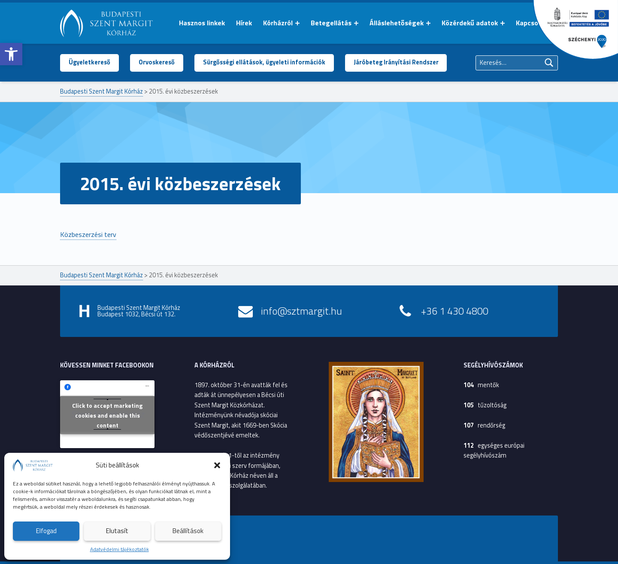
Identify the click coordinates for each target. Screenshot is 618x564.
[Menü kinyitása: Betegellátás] (356, 23)
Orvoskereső (157, 62)
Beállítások (188, 531)
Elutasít (117, 531)
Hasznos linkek (202, 23)
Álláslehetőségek (397, 23)
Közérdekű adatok (470, 23)
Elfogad (46, 531)
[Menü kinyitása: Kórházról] (297, 23)
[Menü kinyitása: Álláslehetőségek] (428, 23)
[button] (11, 54)
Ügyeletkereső (89, 62)
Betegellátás (331, 23)
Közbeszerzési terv (88, 234)
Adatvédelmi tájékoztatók (119, 549)
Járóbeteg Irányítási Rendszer (396, 62)
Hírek (244, 23)
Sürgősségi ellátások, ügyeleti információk (264, 62)
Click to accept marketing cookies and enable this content (107, 415)
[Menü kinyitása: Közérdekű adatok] (502, 23)
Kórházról (278, 23)
